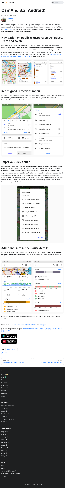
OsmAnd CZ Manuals (8, 471)
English (4, 432)
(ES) (56, 329)
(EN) (40, 329)
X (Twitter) (28, 325)
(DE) (49, 329)
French (4, 434)
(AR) (5, 331)
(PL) (2, 331)
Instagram (43, 325)
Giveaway (4, 393)
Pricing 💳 (4, 374)
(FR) (46, 329)
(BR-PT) (60, 329)
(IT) (43, 329)
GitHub (4, 468)
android (14, 349)
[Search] (57, 2)
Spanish (4, 448)
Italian (4, 440)
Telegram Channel (7, 419)
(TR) (9, 331)
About (3, 396)
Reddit (34, 325)
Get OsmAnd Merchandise (10, 474)
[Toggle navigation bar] (2, 2)
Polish (4, 445)
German (4, 437)
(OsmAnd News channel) (30, 329)
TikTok (22, 325)
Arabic (4, 453)
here (50, 54)
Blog (2, 466)
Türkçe (4, 456)
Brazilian (4, 450)
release (8, 349)
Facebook (17, 325)
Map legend (5, 385)
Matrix (4, 422)
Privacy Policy (8, 29)
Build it (3, 391)
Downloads (4, 388)
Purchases (4, 382)
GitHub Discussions (8, 406)
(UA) (53, 329)
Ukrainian (5, 442)
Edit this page (6, 353)
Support (3, 476)
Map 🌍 (3, 377)
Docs (2, 380)
